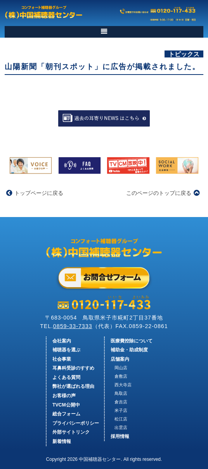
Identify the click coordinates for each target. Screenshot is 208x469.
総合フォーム (66, 414)
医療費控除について (132, 341)
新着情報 (61, 441)
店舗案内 (120, 359)
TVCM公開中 (66, 405)
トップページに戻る (34, 193)
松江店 (120, 419)
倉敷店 (120, 376)
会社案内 (61, 341)
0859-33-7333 (72, 326)
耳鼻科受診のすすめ (73, 368)
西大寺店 (123, 384)
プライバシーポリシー (75, 423)
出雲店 (120, 427)
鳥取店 (120, 393)
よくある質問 (66, 377)
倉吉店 (120, 402)
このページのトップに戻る (162, 193)
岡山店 (120, 367)
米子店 (120, 410)
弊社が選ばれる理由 (73, 386)
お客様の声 (64, 395)
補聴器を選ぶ (66, 350)
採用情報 (120, 436)
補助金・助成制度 (129, 350)
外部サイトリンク (71, 432)
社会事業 (61, 359)
